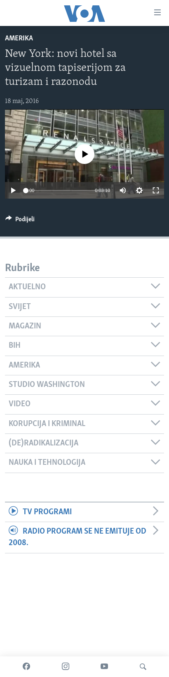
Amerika (19, 38)
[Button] (20, 221)
